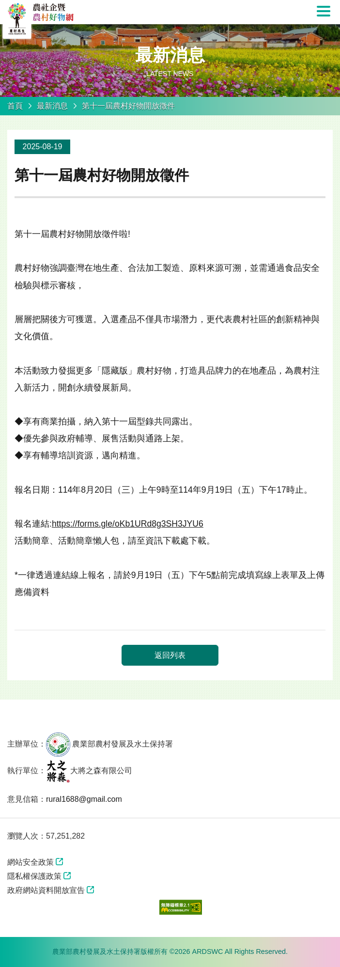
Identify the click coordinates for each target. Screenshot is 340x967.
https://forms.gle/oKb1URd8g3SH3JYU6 (127, 524)
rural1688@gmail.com (84, 799)
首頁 (15, 106)
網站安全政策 (30, 862)
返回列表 (170, 655)
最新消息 (52, 106)
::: (3, 121)
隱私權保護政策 (34, 876)
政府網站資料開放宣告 (46, 890)
